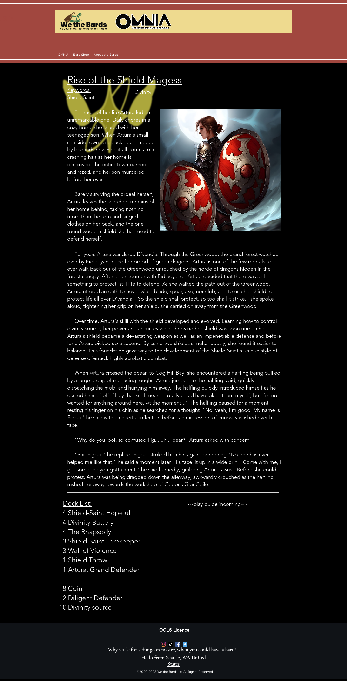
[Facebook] (177, 644)
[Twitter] (185, 644)
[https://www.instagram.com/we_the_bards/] (163, 644)
